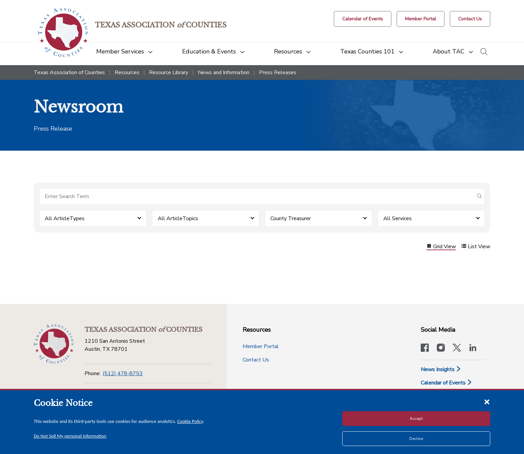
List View (475, 246)
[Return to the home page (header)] (63, 32)
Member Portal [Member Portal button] (261, 346)
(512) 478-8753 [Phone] (123, 373)
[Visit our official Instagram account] (441, 348)
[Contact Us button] (470, 19)
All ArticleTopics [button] (178, 218)
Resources (127, 72)
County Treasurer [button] (290, 218)
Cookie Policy (190, 421)
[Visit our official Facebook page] (425, 348)
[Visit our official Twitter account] (457, 348)
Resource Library (168, 72)
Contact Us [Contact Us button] (256, 359)
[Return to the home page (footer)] (54, 344)
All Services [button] (397, 218)
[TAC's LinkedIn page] (473, 348)
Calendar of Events (446, 383)
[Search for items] (256, 196)
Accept (416, 418)
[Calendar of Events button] (362, 19)
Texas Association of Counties (69, 72)
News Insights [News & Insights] (441, 369)
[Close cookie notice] (487, 401)
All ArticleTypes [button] (65, 218)
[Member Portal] (420, 19)
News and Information (223, 72)
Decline (416, 438)
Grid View (441, 246)
